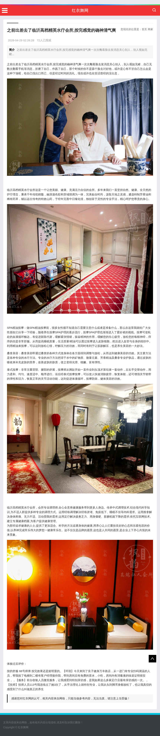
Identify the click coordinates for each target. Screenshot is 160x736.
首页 (144, 29)
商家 (150, 29)
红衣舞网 (80, 10)
